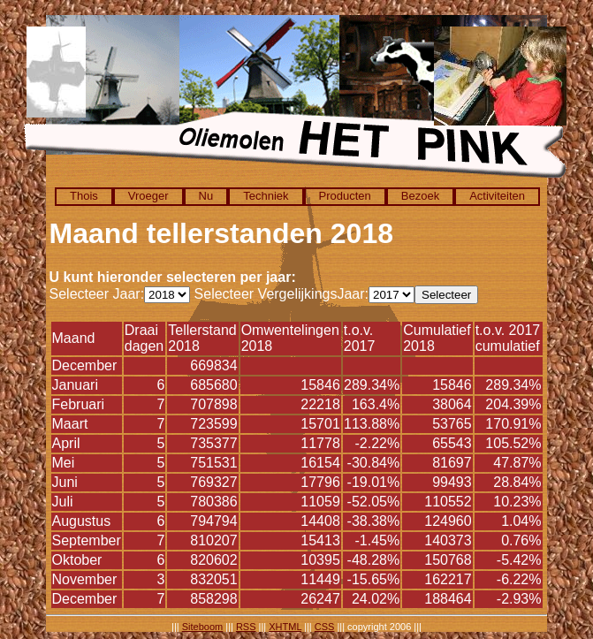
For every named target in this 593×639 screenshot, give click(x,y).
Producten (345, 195)
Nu (206, 195)
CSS (325, 626)
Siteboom (202, 626)
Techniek (265, 195)
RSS (246, 626)
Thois (84, 195)
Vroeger (148, 195)
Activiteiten (497, 195)
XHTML (285, 626)
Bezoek (420, 195)
